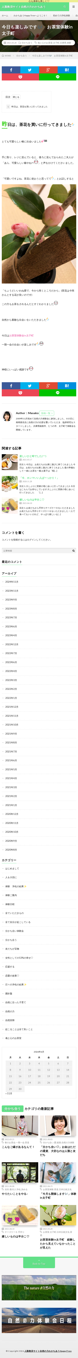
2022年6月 (11, 662)
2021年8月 (11, 742)
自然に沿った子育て (15, 1002)
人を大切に (11, 877)
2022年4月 (11, 671)
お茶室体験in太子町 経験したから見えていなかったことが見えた (58, 1243)
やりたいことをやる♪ (15, 1193)
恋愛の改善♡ (12, 975)
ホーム (5, 15)
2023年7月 (11, 617)
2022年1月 (11, 698)
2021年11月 (11, 715)
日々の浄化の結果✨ (16, 984)
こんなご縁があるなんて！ (18, 1146)
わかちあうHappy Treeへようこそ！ (31, 15)
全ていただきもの (14, 913)
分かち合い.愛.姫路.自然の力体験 (58, 1142)
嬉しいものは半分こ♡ (31, 499)
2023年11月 (11, 590)
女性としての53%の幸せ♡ (19, 957)
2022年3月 (11, 680)
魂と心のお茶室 (13, 1038)
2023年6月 (11, 626)
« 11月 (8, 1093)
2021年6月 (11, 760)
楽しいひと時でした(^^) (32, 456)
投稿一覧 (45, 413)
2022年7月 (11, 653)
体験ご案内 (11, 895)
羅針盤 (8, 993)
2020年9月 (11, 840)
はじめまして (12, 868)
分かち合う (27, 43)
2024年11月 (11, 581)
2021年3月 (11, 787)
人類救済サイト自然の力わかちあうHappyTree (48, 1351)
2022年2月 (11, 688)
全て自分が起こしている (18, 922)
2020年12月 (11, 814)
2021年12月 (11, 706)
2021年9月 (11, 733)
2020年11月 (11, 823)
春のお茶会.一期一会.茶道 (17, 1142)
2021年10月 (11, 724)
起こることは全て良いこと (19, 1029)
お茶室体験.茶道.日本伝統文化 (57, 1189)
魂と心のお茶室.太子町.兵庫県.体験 (54, 43)
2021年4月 (11, 778)
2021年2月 (11, 796)
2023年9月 (11, 599)
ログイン (31, 539)
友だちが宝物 (12, 948)
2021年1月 (11, 805)
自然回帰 (10, 1020)
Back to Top (39, 1263)
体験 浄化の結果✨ (16, 886)
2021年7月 (11, 751)
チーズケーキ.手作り (14, 1232)
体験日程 (10, 904)
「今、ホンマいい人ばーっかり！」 (39, 477)
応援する (10, 966)
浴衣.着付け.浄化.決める (16, 1189)
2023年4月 (11, 635)
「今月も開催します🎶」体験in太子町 (58, 1195)
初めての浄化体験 (61, 15)
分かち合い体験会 (14, 930)
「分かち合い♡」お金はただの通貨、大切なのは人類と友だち (58, 1150)
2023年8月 (11, 608)
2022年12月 (11, 644)
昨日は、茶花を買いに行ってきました (27, 107)
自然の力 (10, 1011)
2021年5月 (11, 769)
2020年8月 (11, 849)
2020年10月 (11, 831)
